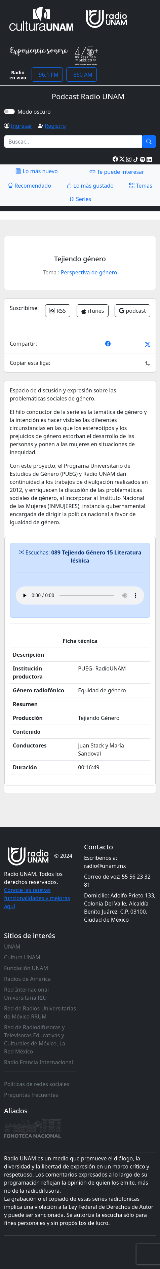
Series (80, 199)
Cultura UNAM (22, 957)
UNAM (12, 946)
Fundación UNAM (26, 968)
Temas (140, 185)
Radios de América (27, 979)
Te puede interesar (116, 171)
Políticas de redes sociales (36, 1084)
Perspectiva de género (89, 272)
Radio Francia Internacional (38, 1062)
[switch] (9, 111)
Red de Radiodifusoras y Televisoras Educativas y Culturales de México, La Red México (34, 1039)
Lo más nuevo (36, 171)
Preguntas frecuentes (31, 1095)
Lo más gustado (90, 185)
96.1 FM (47, 74)
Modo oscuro (35, 111)
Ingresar (21, 125)
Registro (55, 125)
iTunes (92, 310)
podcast (132, 310)
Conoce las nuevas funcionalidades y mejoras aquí (37, 898)
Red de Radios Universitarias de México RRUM (40, 1012)
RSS (57, 310)
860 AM (81, 74)
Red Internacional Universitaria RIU (26, 993)
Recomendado (29, 185)
